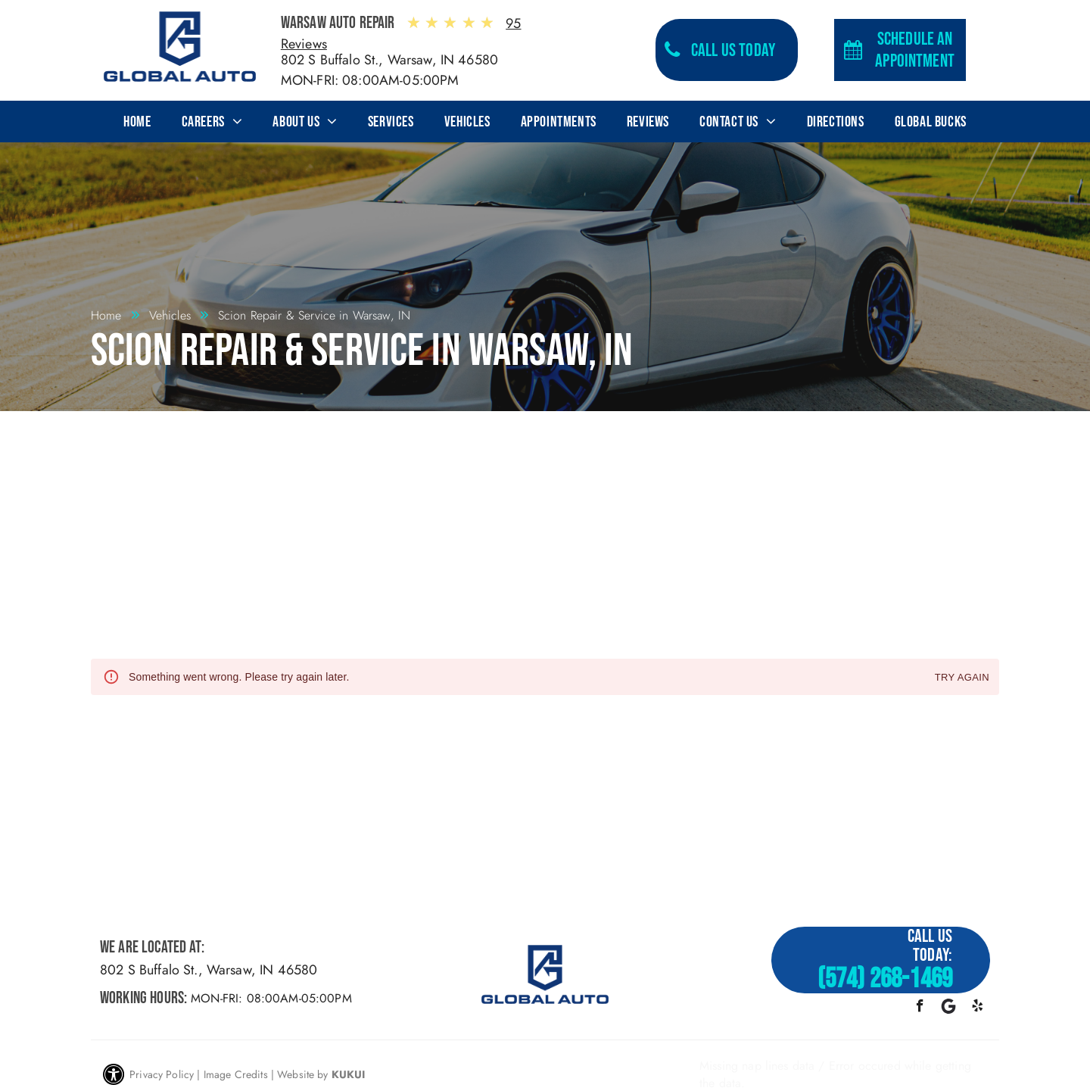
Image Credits (236, 1074)
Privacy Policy (161, 1074)
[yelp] (977, 1007)
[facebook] (920, 1007)
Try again (962, 678)
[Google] (948, 1007)
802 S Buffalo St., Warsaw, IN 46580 (389, 60)
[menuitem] (137, 122)
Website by (303, 1074)
